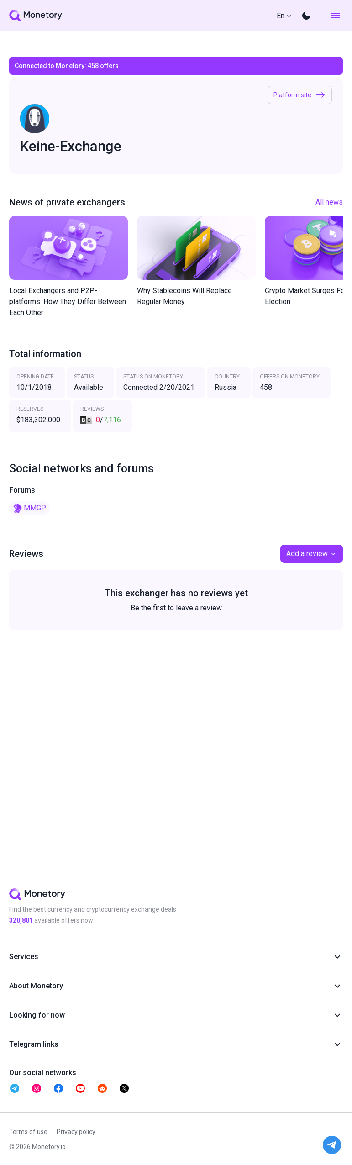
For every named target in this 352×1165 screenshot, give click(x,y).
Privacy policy (76, 1131)
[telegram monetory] (14, 1088)
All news (329, 202)
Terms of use (28, 1131)
